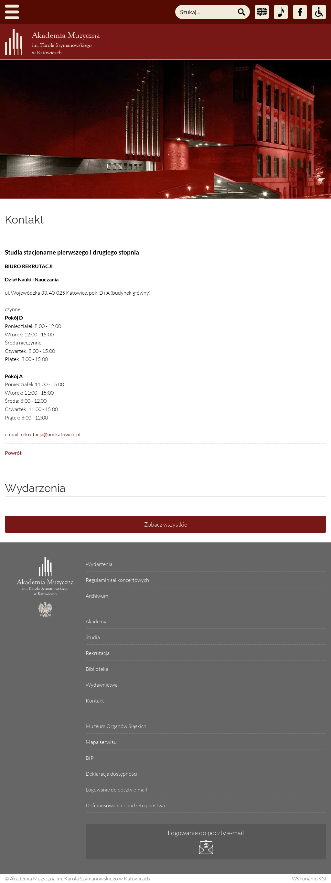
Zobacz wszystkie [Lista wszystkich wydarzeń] (165, 524)
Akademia (97, 621)
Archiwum (97, 596)
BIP (90, 758)
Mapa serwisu (101, 742)
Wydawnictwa (102, 684)
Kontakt (24, 219)
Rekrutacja (98, 653)
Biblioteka (97, 669)
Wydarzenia (99, 564)
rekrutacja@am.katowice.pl (50, 434)
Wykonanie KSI (309, 878)
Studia (93, 637)
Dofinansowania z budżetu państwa (125, 805)
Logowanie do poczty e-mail (116, 789)
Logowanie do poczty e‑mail (206, 833)
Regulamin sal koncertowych (117, 580)
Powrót (13, 453)
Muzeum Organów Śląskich (116, 726)
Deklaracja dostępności (111, 773)
